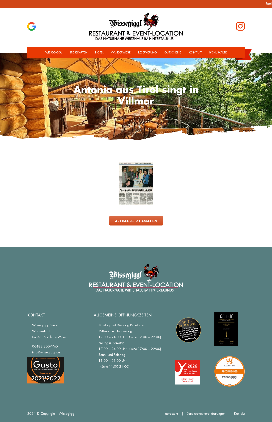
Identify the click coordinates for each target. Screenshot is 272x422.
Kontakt (195, 52)
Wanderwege (121, 52)
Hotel (99, 52)
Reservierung (147, 52)
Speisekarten (78, 52)
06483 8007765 (45, 346)
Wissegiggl (53, 52)
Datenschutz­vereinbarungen (206, 413)
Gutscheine (172, 52)
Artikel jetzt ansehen (136, 221)
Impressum (171, 413)
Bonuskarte (218, 52)
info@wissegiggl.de (46, 352)
